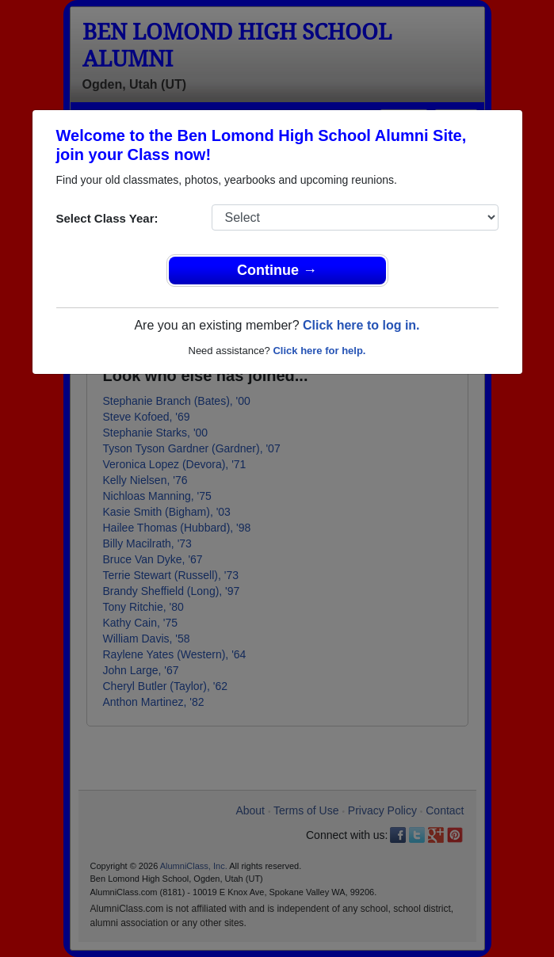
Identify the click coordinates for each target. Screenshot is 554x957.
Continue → (277, 270)
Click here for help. (319, 350)
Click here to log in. (361, 325)
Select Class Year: (107, 218)
